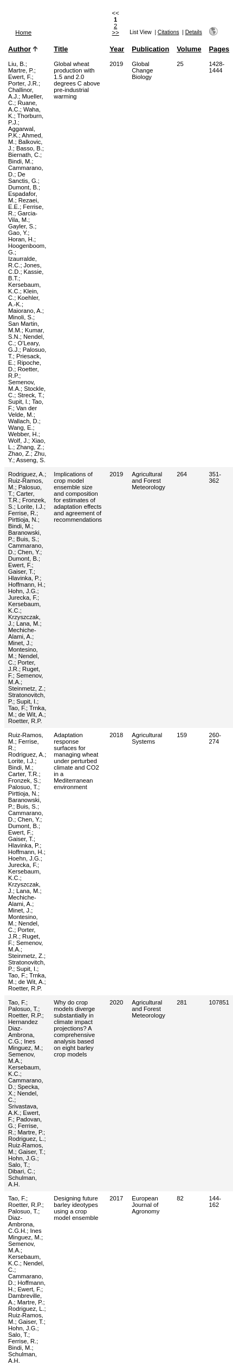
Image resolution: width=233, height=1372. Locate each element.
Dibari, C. (21, 1171)
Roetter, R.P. (25, 721)
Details (193, 32)
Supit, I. (18, 401)
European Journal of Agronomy (145, 1205)
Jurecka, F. (22, 597)
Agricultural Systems (147, 738)
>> (115, 32)
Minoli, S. (20, 317)
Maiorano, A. (25, 310)
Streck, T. (29, 395)
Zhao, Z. (19, 453)
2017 (116, 1198)
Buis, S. (26, 539)
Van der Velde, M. (22, 411)
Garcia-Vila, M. (22, 216)
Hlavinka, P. (24, 578)
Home (23, 32)
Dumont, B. (23, 187)
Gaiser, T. (21, 571)
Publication (150, 49)
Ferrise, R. (22, 513)
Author (19, 49)
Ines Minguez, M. (24, 1044)
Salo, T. (18, 1164)
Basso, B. (29, 148)
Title (61, 49)
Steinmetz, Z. (26, 688)
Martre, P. (21, 70)
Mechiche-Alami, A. (22, 633)
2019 (116, 64)
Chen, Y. (28, 552)
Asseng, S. (31, 460)
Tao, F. (17, 708)
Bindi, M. (20, 161)
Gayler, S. (21, 226)
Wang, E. (20, 427)
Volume (189, 49)
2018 (116, 735)
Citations (168, 32)
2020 (116, 1002)
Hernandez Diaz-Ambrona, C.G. (23, 1032)
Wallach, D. (23, 421)
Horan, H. (21, 239)
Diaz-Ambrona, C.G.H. (21, 1224)
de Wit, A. (31, 714)
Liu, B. (16, 64)
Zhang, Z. (30, 447)
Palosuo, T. (23, 787)
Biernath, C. (24, 155)
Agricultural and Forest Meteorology (148, 480)
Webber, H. (23, 434)
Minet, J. (19, 643)
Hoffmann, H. (26, 584)
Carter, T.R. (23, 774)
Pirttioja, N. (23, 519)
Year (116, 49)
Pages (219, 49)
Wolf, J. (18, 440)
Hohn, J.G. (22, 591)
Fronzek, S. (23, 780)
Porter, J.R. (23, 83)
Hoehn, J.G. (24, 858)
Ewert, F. (20, 77)
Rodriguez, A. (26, 474)
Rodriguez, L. (26, 1138)
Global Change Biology (142, 70)
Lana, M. (28, 623)
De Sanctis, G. (23, 177)
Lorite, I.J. (30, 506)
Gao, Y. (18, 232)
